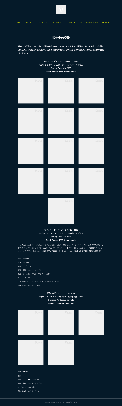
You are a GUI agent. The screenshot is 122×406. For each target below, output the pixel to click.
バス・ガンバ (51, 22)
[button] (25, 22)
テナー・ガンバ (66, 22)
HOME (25, 22)
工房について (37, 22)
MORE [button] (96, 22)
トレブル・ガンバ (83, 22)
